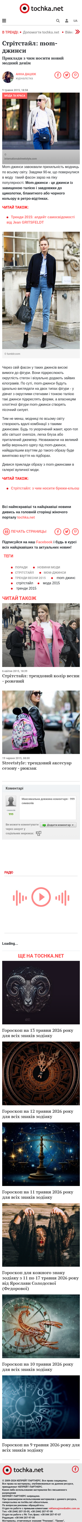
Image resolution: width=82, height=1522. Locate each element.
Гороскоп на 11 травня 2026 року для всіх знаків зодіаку (37, 1194)
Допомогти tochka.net (41, 32)
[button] (66, 20)
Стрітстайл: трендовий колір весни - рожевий (40, 678)
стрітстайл (24, 572)
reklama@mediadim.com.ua (64, 1508)
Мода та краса (14, 95)
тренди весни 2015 (30, 578)
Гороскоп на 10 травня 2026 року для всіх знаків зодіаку (37, 1366)
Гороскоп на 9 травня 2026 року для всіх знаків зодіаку (41, 1447)
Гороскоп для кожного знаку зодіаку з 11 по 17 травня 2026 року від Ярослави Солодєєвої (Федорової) (40, 1280)
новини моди (48, 567)
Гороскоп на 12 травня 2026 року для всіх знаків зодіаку (37, 1113)
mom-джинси (55, 572)
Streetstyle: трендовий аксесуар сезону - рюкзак (37, 765)
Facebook (44, 542)
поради (21, 567)
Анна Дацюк (26, 74)
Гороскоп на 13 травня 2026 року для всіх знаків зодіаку (37, 1032)
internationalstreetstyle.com (20, 158)
